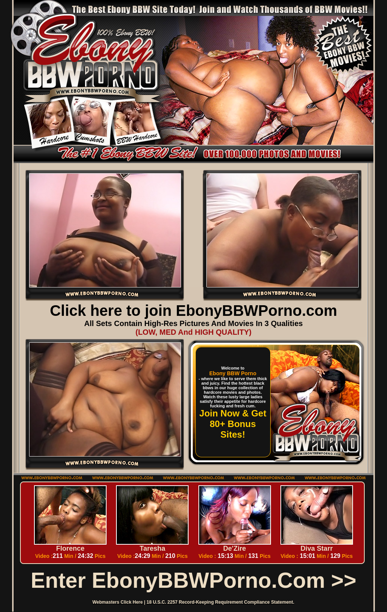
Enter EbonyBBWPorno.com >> (193, 580)
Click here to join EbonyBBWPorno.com (193, 310)
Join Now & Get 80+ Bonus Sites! (232, 424)
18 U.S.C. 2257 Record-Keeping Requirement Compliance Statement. (220, 602)
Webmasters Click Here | (120, 602)
